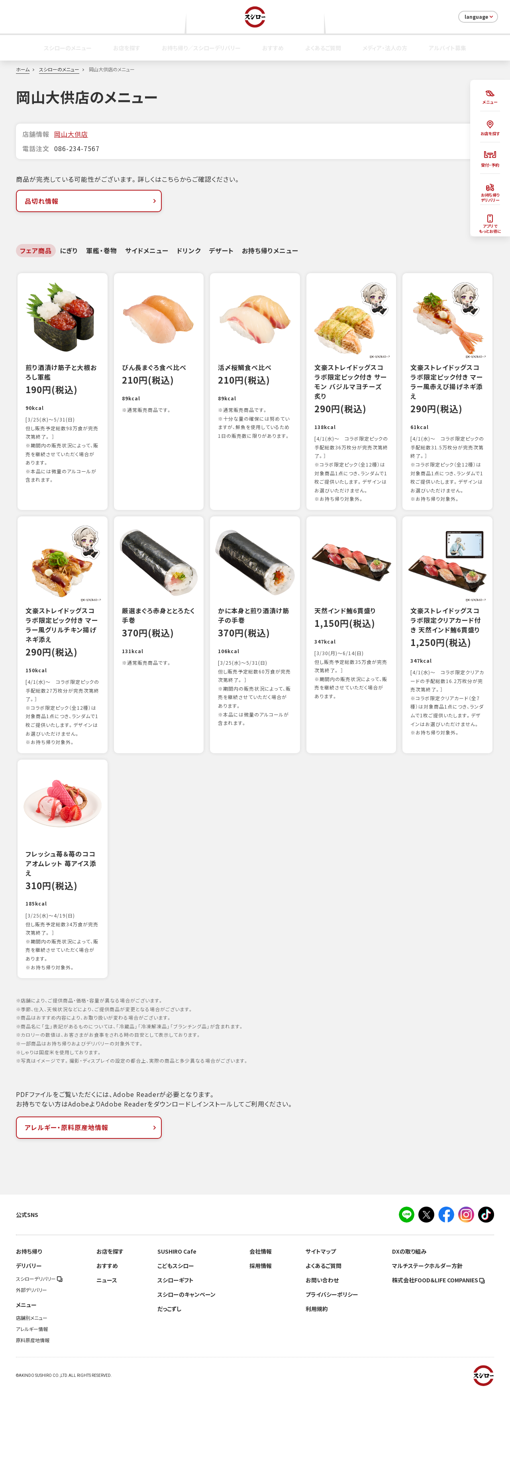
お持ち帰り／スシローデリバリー (201, 48)
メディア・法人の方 (385, 48)
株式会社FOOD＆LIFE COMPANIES (438, 1351)
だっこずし (169, 1380)
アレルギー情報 (32, 1400)
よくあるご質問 (323, 48)
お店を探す (126, 48)
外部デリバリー (31, 1361)
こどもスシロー (175, 1337)
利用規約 (317, 1380)
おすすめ (273, 48)
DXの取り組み (409, 1322)
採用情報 (260, 1337)
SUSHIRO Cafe (176, 1322)
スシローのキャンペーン (186, 1365)
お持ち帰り (29, 1322)
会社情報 (260, 1322)
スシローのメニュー (68, 48)
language (479, 16)
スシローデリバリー (39, 1349)
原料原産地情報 (32, 1411)
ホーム (22, 69)
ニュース (106, 1351)
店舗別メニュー (31, 1388)
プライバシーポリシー (332, 1365)
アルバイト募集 (447, 48)
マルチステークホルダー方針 (427, 1337)
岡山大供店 (71, 134)
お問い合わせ (322, 1351)
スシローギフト (175, 1351)
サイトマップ (321, 1322)
